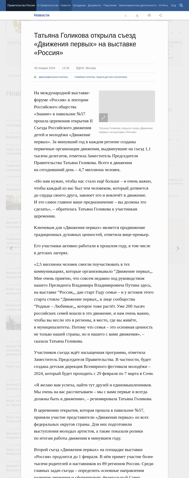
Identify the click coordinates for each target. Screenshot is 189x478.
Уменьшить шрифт (125, 15)
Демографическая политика (53, 77)
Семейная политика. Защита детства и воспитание (101, 77)
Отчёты (163, 5)
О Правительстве (47, 5)
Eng (173, 5)
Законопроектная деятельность (138, 5)
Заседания (79, 5)
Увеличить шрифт (137, 15)
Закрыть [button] (182, 29)
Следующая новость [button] (11, 248)
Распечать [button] (149, 15)
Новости (66, 5)
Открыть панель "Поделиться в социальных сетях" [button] (161, 15)
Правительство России (21, 5)
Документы (94, 5)
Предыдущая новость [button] (177, 248)
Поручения (109, 5)
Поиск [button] (181, 5)
